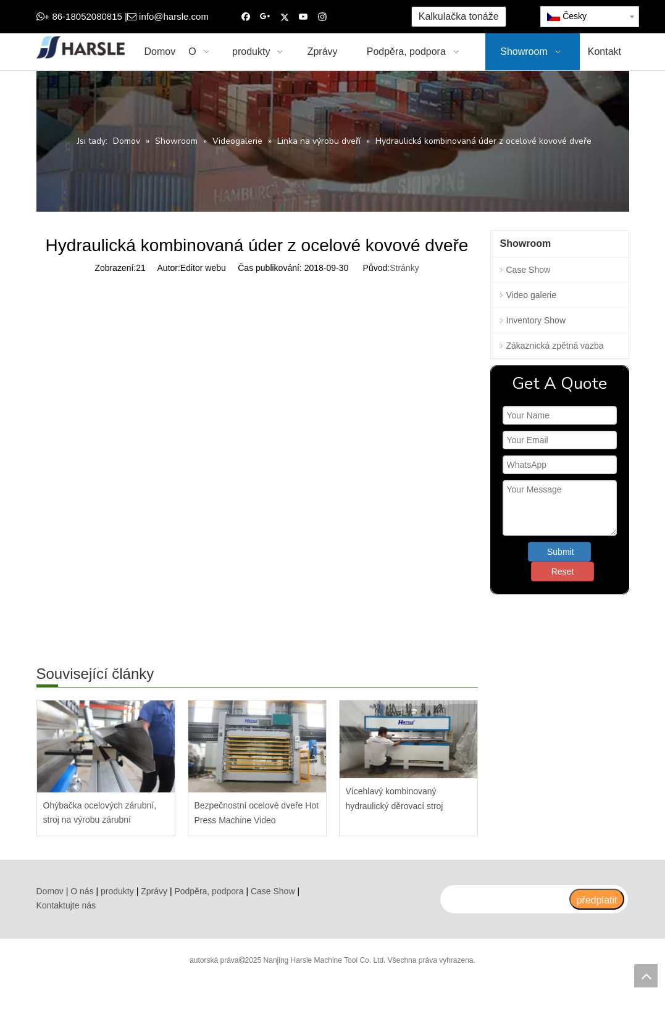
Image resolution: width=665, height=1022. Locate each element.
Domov (50, 891)
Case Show (528, 270)
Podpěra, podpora (208, 891)
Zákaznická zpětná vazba (555, 346)
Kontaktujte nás (66, 905)
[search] (504, 899)
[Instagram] (322, 17)
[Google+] (265, 17)
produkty (117, 891)
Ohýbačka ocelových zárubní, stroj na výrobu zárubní (100, 812)
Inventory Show (536, 320)
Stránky (404, 268)
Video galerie (531, 295)
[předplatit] (597, 899)
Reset (562, 571)
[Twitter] (284, 17)
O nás (81, 891)
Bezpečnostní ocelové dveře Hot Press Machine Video (256, 812)
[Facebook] (246, 17)
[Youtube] (303, 17)
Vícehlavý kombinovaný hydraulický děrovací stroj (394, 798)
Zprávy (154, 891)
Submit (560, 552)
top (646, 975)
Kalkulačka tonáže (459, 16)
